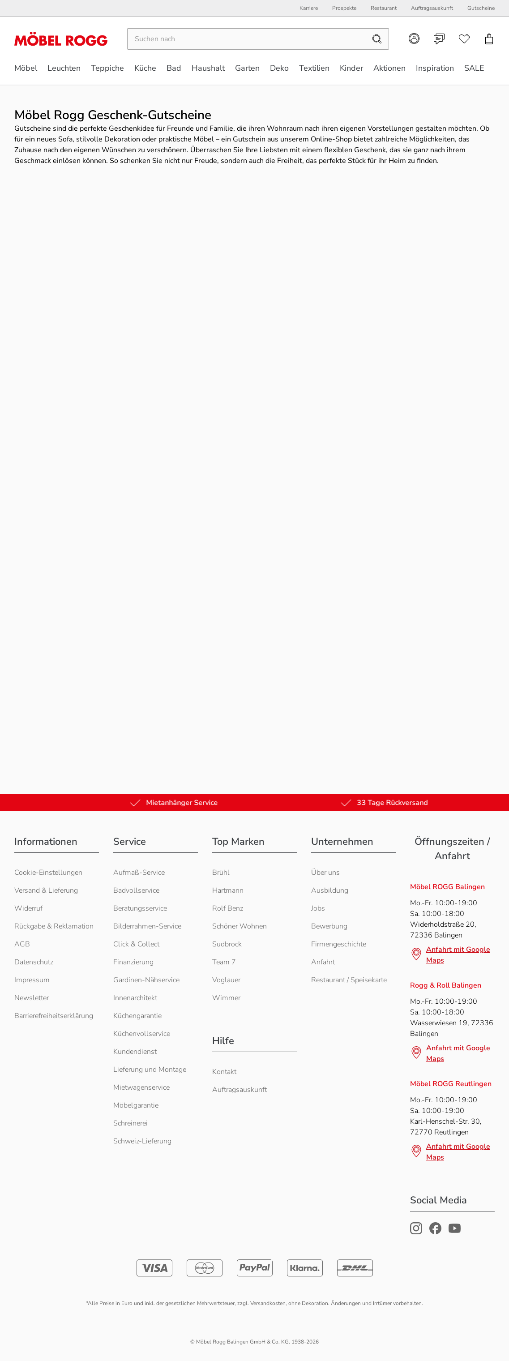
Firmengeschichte (338, 944)
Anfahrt (323, 962)
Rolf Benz (227, 908)
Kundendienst (135, 1052)
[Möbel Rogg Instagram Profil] (416, 1232)
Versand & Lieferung (46, 890)
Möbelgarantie (135, 1105)
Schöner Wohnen (239, 926)
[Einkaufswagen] (489, 39)
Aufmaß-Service (139, 872)
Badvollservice (136, 890)
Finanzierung (133, 962)
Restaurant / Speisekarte (349, 980)
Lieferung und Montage (149, 1069)
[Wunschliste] (464, 39)
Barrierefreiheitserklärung (53, 1016)
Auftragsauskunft (239, 1090)
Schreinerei (130, 1123)
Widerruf (28, 908)
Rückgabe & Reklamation (54, 926)
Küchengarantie (137, 1016)
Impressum (32, 980)
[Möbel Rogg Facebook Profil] (435, 1232)
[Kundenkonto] (414, 38)
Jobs (318, 908)
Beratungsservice (140, 908)
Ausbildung (329, 890)
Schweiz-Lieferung (142, 1141)
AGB (22, 944)
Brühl (221, 872)
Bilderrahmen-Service (147, 926)
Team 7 (224, 962)
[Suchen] (246, 39)
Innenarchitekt (135, 998)
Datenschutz (33, 962)
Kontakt (224, 1072)
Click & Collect (136, 944)
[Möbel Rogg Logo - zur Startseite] (60, 39)
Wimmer (226, 998)
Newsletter (31, 998)
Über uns (325, 872)
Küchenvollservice (141, 1034)
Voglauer (226, 980)
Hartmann (228, 890)
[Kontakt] (439, 39)
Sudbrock (227, 944)
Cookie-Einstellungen (48, 872)
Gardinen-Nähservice (146, 980)
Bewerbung (329, 926)
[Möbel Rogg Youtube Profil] (455, 1232)
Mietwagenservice (141, 1087)
